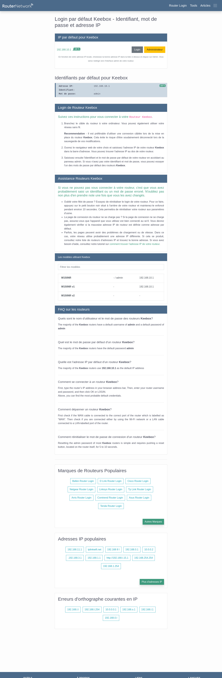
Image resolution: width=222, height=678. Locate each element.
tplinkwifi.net (94, 549)
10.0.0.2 (148, 549)
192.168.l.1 (147, 609)
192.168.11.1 (75, 549)
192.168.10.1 (64, 49)
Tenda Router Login (111, 506)
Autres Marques (153, 521)
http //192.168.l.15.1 (117, 557)
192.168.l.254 (92, 609)
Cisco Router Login (137, 481)
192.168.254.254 (143, 557)
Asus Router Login (139, 497)
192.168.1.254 (111, 566)
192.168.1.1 (94, 557)
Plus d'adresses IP (152, 581)
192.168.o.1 (129, 609)
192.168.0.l (111, 617)
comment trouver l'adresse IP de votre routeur (135, 244)
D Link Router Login (110, 481)
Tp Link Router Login (139, 489)
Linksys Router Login (110, 489)
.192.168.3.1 (75, 557)
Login (137, 49)
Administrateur (155, 49)
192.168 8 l (113, 549)
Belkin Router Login (83, 481)
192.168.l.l (73, 609)
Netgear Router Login (81, 489)
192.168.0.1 (131, 549)
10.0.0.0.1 (110, 609)
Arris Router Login (81, 497)
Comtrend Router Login (110, 497)
